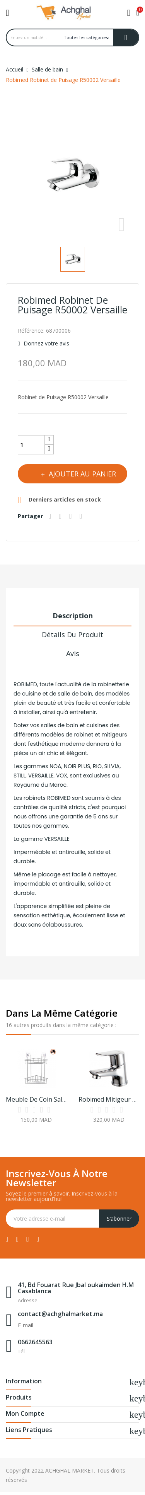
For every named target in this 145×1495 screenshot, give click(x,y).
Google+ (71, 516)
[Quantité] (31, 444)
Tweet (61, 516)
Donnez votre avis (45, 343)
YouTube (27, 1239)
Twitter (17, 1239)
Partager (51, 516)
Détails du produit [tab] (72, 634)
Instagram (38, 1239)
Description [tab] (73, 615)
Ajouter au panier (81, 473)
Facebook (7, 1239)
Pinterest (82, 516)
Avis (72, 653)
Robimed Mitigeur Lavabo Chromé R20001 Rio (109, 1099)
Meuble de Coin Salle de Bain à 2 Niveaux (36, 1099)
